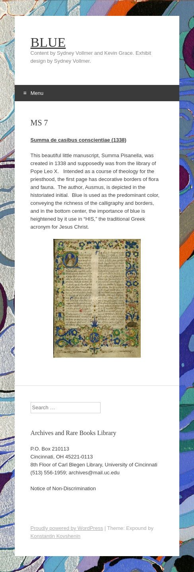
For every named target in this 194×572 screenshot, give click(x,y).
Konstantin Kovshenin (56, 536)
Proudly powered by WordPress (67, 528)
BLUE (48, 42)
